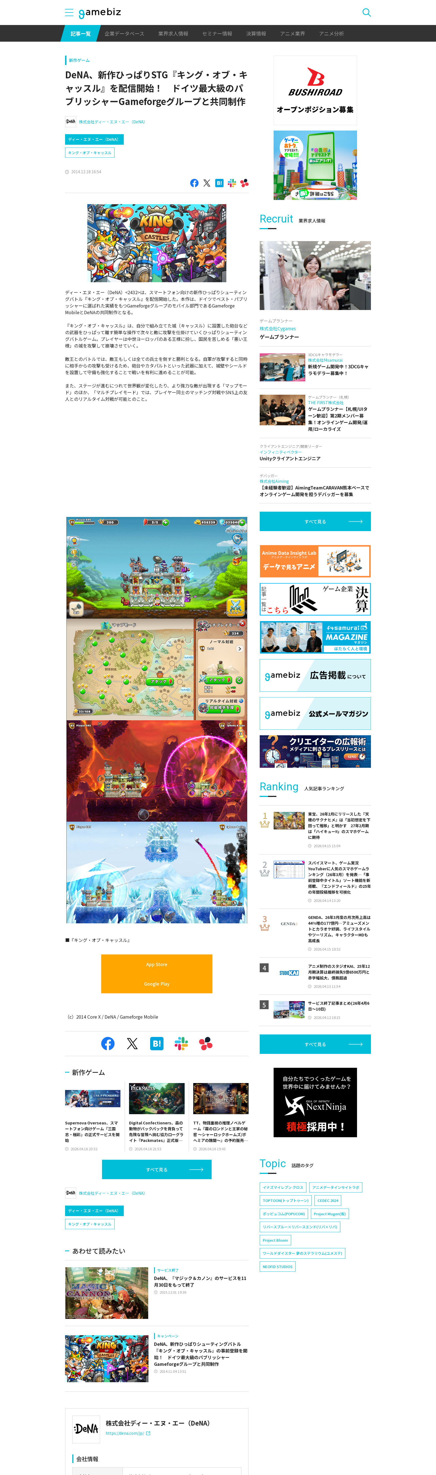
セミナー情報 (217, 33)
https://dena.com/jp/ (128, 1433)
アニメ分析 (331, 33)
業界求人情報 (173, 33)
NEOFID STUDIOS (278, 1266)
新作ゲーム (79, 60)
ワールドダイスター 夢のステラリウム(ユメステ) (302, 1253)
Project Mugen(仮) (330, 1213)
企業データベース (124, 33)
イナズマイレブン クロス (283, 1187)
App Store (156, 964)
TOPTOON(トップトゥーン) (286, 1200)
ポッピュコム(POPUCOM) (284, 1213)
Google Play (157, 983)
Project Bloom (275, 1240)
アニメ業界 (292, 33)
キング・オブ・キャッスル (90, 152)
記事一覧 (81, 33)
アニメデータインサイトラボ (335, 1187)
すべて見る (157, 1169)
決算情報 (256, 33)
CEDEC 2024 (328, 1200)
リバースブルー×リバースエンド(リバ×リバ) (300, 1226)
